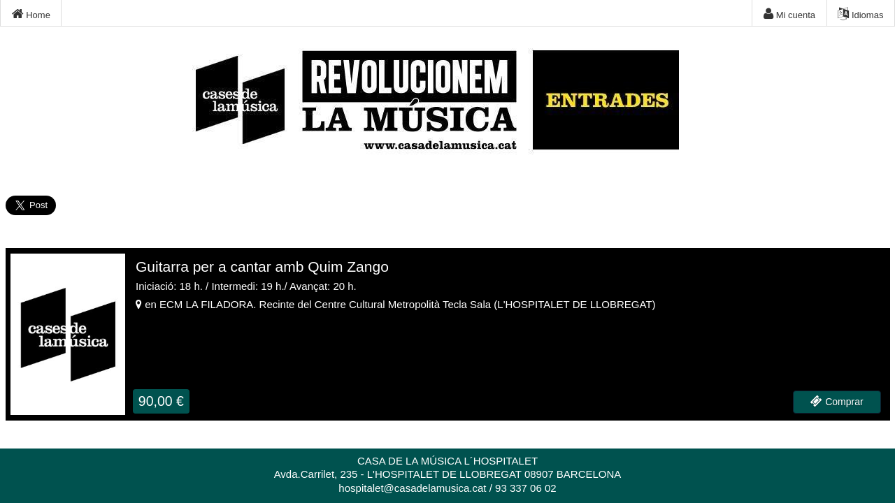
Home (31, 14)
